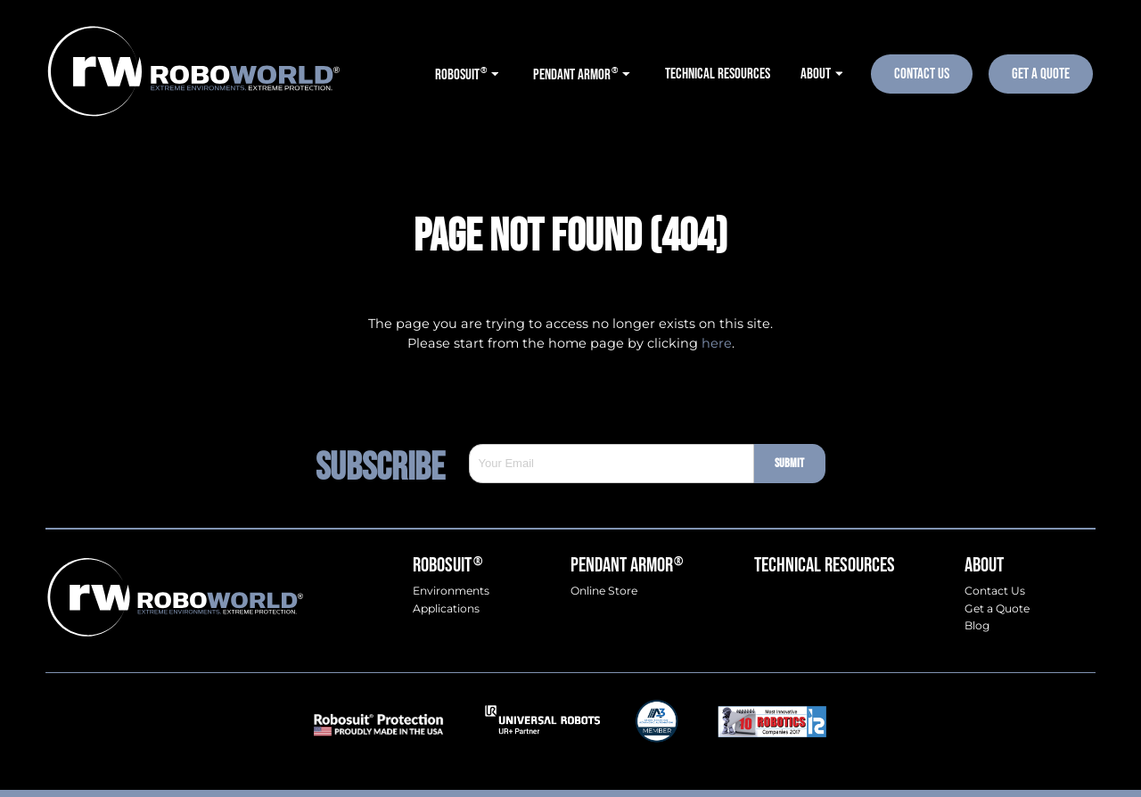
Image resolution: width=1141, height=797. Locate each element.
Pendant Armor (626, 565)
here (717, 343)
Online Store (603, 591)
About (984, 565)
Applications (446, 609)
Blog (977, 625)
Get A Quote (1041, 73)
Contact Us (921, 73)
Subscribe (392, 463)
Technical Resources (824, 565)
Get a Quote (997, 609)
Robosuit (447, 565)
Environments (451, 591)
